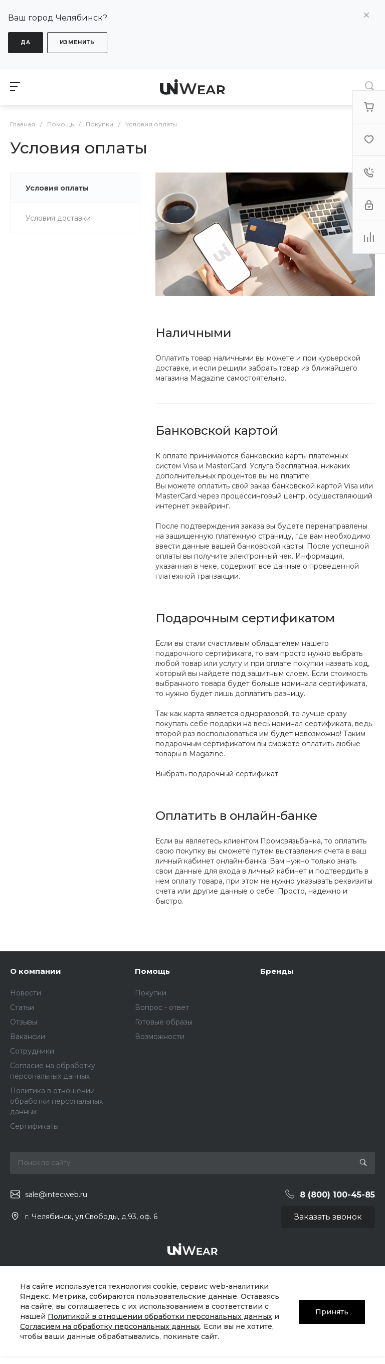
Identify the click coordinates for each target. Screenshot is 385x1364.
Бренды (277, 971)
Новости (25, 992)
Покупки (150, 992)
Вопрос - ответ (162, 1007)
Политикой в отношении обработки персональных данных (160, 1316)
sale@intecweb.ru (56, 1194)
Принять (331, 1311)
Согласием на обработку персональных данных (110, 1326)
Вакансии (27, 1036)
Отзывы (23, 1022)
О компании (35, 971)
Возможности (159, 1036)
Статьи (22, 1007)
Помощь (152, 971)
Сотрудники (32, 1051)
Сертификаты (34, 1126)
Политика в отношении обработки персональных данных (56, 1101)
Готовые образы (163, 1022)
